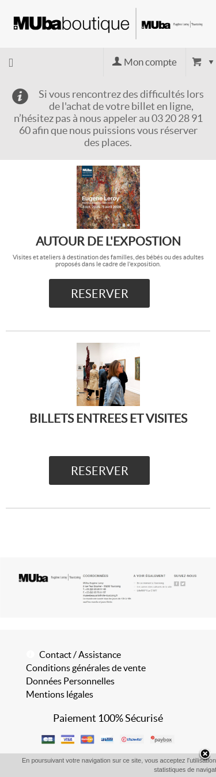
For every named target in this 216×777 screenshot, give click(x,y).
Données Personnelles (70, 681)
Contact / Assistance (80, 654)
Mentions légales (59, 694)
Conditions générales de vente (86, 668)
